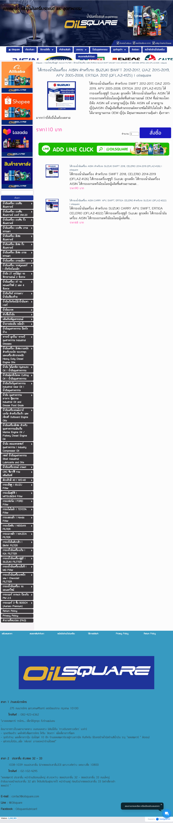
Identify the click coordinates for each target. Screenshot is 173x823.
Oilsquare (39, 63)
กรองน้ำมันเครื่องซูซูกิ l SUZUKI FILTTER (57, 63)
